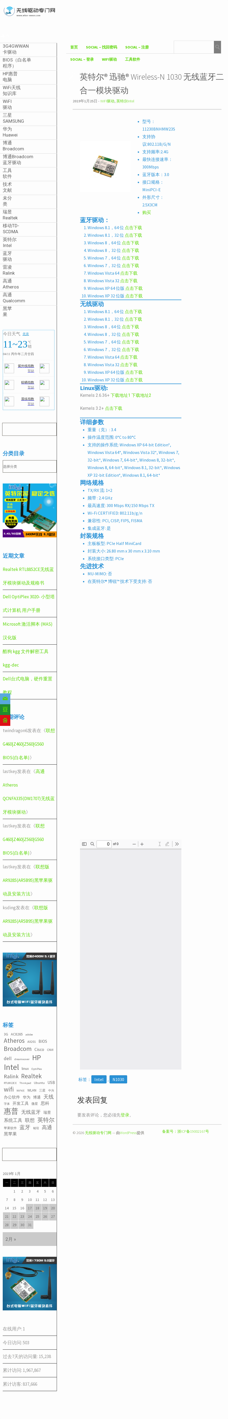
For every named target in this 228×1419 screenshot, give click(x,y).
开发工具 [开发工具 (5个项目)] (20, 1103)
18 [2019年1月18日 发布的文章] (37, 1208)
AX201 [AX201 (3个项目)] (31, 1042)
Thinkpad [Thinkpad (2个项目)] (25, 1083)
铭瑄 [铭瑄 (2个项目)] (36, 1128)
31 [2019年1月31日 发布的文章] (30, 1224)
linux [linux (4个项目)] (25, 1068)
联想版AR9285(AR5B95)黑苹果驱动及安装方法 (28, 880)
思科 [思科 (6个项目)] (45, 1103)
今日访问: (13, 1343)
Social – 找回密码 (101, 47)
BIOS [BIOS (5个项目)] (42, 1041)
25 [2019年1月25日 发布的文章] (37, 1216)
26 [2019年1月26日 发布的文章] (45, 1216)
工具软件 (132, 59)
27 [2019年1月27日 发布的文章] (53, 1216)
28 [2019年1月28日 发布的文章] (7, 1224)
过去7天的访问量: (21, 1356)
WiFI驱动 (109, 59)
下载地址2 (141, 395)
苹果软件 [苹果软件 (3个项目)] (10, 1128)
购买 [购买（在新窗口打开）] (146, 212)
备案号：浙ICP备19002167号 (185, 1131)
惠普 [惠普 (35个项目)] (11, 1111)
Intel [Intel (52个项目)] (11, 1067)
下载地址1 (121, 395)
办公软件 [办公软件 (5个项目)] (12, 1097)
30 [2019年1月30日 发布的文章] (22, 1224)
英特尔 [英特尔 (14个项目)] (45, 1119)
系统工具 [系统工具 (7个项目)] (13, 1120)
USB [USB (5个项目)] (51, 1082)
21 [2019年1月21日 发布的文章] (7, 1216)
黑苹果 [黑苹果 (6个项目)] (10, 1134)
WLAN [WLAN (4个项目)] (31, 1090)
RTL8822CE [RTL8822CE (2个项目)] (10, 1083)
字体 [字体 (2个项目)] (7, 1104)
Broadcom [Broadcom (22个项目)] (18, 1048)
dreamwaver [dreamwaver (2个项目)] (22, 1059)
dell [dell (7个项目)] (8, 1058)
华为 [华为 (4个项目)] (26, 1097)
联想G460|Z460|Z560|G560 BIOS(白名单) (29, 744)
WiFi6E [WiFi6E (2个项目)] (21, 1090)
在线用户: (13, 1329)
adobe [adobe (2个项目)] (29, 1034)
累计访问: (13, 1370)
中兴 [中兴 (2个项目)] (51, 1090)
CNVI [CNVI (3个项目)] (50, 1050)
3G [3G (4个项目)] (6, 1034)
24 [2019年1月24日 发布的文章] (30, 1216)
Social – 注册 (137, 47)
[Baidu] (5, 720)
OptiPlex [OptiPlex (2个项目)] (36, 1069)
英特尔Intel (125, 101)
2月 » (10, 1239)
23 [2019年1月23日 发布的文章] (22, 1216)
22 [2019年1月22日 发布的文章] (14, 1216)
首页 (74, 47)
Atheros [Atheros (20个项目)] (14, 1040)
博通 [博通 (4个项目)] (37, 1097)
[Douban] (5, 709)
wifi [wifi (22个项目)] (9, 1089)
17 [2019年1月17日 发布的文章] (30, 1208)
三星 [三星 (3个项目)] (42, 1090)
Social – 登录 (82, 59)
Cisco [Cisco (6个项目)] (39, 1049)
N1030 (118, 1079)
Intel (99, 1079)
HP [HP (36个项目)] (36, 1057)
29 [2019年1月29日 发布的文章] (14, 1224)
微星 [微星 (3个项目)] (34, 1104)
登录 (125, 1115)
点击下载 (133, 227)
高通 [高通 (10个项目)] (47, 1127)
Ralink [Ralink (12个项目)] (11, 1076)
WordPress (128, 1132)
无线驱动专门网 (98, 1132)
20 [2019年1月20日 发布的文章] (53, 1208)
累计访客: (13, 1384)
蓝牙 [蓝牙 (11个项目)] (25, 1127)
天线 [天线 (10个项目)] (48, 1096)
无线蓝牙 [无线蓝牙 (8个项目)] (31, 1112)
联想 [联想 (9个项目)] (30, 1120)
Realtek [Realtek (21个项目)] (31, 1076)
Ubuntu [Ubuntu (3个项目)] (39, 1083)
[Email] (5, 698)
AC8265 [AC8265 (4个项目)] (17, 1034)
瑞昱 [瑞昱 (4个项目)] (47, 1112)
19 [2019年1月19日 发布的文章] (45, 1208)
